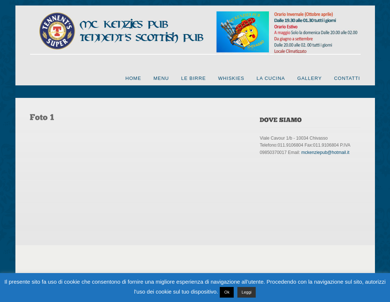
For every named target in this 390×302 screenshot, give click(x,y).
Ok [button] (226, 292)
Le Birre (193, 78)
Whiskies (231, 78)
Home (133, 78)
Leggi (247, 292)
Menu (161, 78)
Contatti (347, 78)
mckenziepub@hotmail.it (325, 152)
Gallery (309, 78)
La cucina (270, 78)
